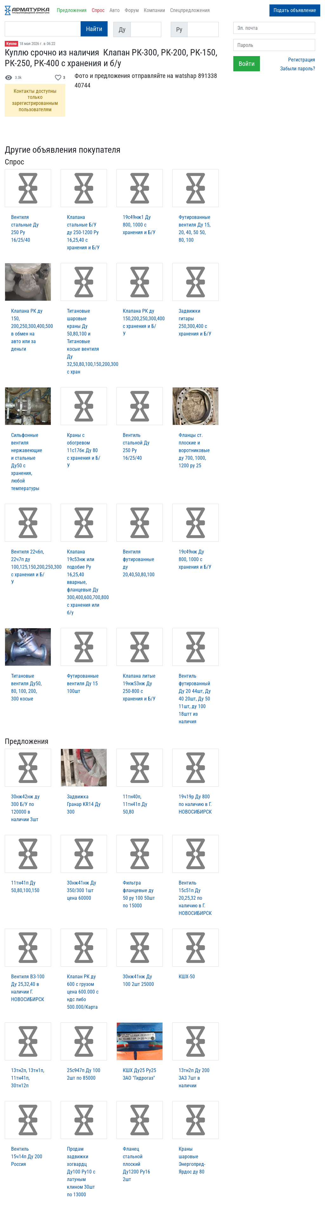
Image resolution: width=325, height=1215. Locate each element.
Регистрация (301, 60)
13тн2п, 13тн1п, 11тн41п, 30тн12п (27, 1078)
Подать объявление (295, 10)
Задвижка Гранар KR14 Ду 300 (84, 804)
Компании (154, 10)
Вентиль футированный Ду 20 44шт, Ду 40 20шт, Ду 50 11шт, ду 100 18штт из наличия (195, 699)
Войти (247, 63)
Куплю (11, 44)
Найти (94, 29)
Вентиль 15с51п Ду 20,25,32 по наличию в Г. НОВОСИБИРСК (195, 898)
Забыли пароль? (297, 69)
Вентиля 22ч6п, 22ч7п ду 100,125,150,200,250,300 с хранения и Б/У (36, 567)
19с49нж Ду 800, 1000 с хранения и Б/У (195, 559)
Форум (132, 10)
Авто (114, 10)
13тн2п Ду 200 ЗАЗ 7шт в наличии (194, 1078)
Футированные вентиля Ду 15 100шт (83, 683)
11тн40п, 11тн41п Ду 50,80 (135, 804)
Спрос (98, 10)
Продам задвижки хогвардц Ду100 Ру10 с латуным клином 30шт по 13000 (81, 1172)
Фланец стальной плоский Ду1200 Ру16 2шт (136, 1164)
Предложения (72, 10)
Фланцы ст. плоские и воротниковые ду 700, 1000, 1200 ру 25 (194, 450)
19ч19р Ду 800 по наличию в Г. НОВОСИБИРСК (195, 804)
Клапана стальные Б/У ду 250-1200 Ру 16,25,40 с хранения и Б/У (83, 232)
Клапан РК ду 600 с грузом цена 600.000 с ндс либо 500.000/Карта (82, 992)
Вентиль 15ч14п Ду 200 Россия (26, 1156)
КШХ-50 (187, 977)
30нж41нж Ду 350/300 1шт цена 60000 (81, 890)
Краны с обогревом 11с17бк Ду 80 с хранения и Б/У (83, 450)
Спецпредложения (190, 10)
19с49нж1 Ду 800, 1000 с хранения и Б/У (139, 224)
